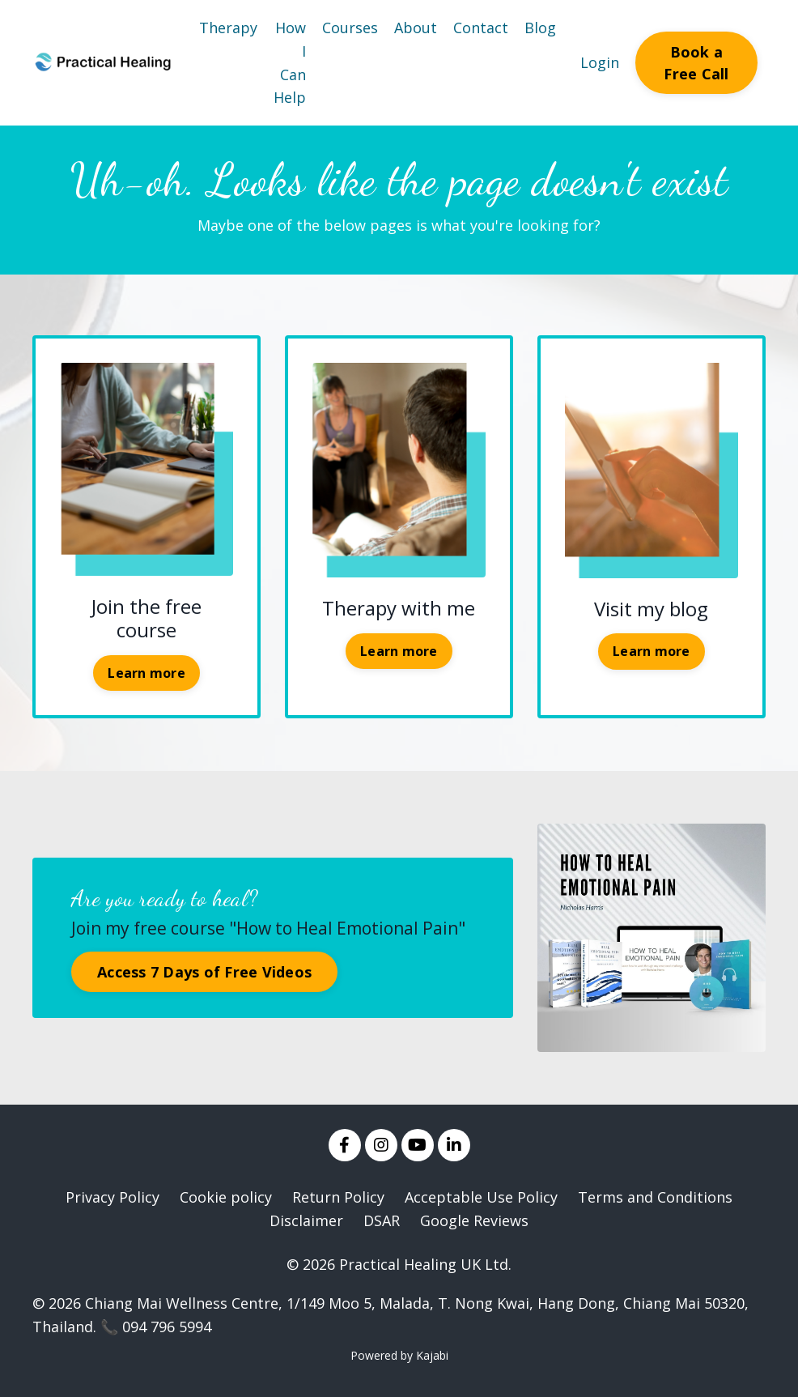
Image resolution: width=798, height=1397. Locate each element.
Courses (350, 27)
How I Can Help (290, 62)
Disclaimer (306, 1220)
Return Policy (338, 1197)
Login (599, 62)
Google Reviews (474, 1220)
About (415, 27)
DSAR (381, 1220)
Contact (480, 27)
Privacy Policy (112, 1197)
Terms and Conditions (655, 1197)
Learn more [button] (146, 673)
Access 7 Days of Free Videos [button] (204, 972)
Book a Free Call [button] (696, 62)
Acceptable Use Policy (481, 1197)
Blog (540, 27)
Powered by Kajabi (399, 1355)
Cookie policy (226, 1197)
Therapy (228, 27)
